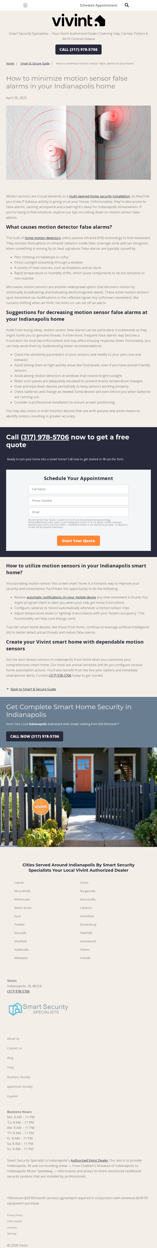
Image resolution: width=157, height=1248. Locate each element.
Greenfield (87, 916)
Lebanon (86, 908)
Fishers (85, 950)
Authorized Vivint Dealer (89, 1160)
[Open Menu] (25, 5)
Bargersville (87, 891)
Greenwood (88, 941)
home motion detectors (43, 238)
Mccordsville (22, 891)
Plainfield (86, 933)
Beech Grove (22, 908)
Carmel (19, 883)
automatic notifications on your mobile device (61, 597)
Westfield (20, 941)
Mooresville (87, 899)
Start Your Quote (78, 540)
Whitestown (22, 899)
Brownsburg (88, 924)
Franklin (19, 924)
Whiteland (20, 958)
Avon (17, 916)
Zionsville (20, 933)
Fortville (85, 958)
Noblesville (21, 950)
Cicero (84, 883)
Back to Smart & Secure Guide (31, 689)
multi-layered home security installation (99, 196)
